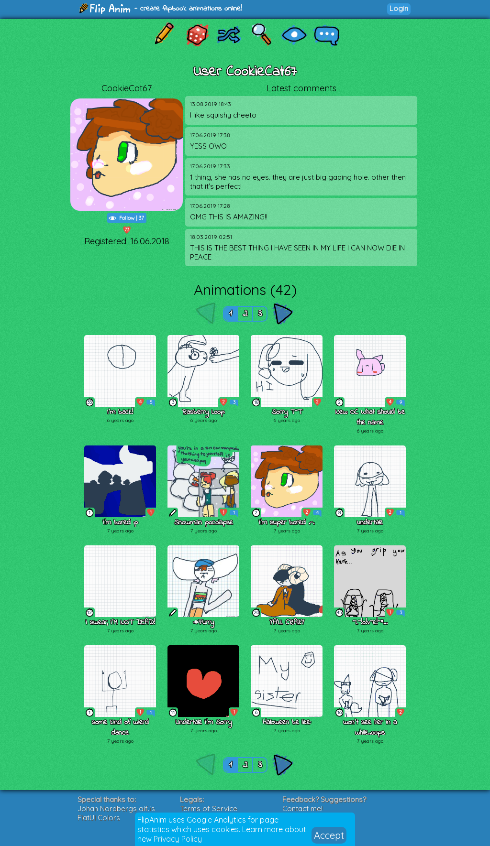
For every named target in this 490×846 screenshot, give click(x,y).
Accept (329, 835)
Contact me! (302, 808)
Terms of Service (208, 808)
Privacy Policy (178, 839)
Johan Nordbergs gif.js (116, 808)
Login (399, 8)
